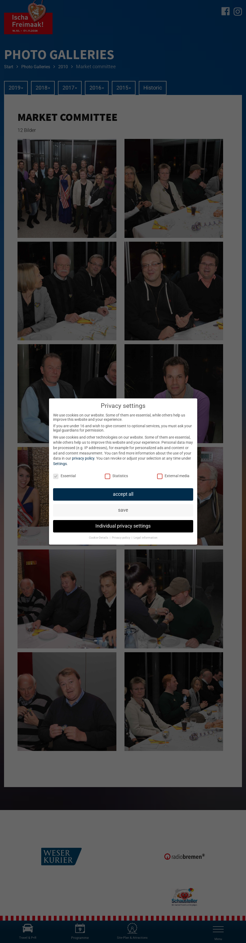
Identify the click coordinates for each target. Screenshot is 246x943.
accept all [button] (123, 494)
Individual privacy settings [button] (123, 526)
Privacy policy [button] (121, 537)
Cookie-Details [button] (99, 537)
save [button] (123, 510)
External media (173, 476)
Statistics (116, 476)
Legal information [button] (145, 537)
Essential (64, 476)
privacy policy (83, 458)
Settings (60, 464)
